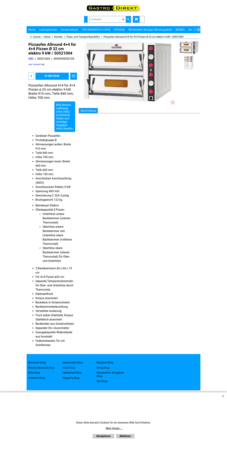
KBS (31, 58)
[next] (198, 29)
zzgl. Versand (34, 64)
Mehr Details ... (114, 428)
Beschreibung (88, 110)
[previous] (195, 29)
